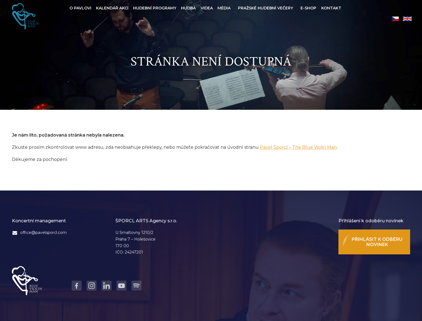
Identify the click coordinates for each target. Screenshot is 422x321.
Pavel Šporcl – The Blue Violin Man (298, 147)
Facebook (77, 286)
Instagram (92, 286)
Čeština (395, 19)
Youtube (121, 286)
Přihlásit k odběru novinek (377, 242)
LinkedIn (107, 286)
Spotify (136, 286)
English (407, 19)
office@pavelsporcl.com (43, 232)
